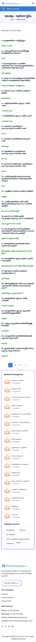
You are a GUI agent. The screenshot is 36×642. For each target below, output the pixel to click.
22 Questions (15, 425)
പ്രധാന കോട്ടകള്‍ (17, 456)
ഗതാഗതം (14, 515)
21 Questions (15, 408)
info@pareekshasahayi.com (17, 617)
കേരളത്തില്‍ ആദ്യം (17, 498)
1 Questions (15, 467)
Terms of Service (7, 597)
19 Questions (15, 441)
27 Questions (15, 492)
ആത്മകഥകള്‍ (15, 473)
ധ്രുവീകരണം (10, 530)
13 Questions (15, 475)
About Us (4, 594)
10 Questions (15, 509)
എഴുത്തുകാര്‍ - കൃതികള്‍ (19, 447)
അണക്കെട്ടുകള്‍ (16, 439)
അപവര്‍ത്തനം (10, 534)
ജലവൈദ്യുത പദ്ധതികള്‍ (19, 431)
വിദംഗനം (22, 530)
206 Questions (16, 391)
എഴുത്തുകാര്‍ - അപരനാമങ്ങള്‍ (21, 414)
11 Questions (15, 458)
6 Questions (15, 483)
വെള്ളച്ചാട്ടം (14, 506)
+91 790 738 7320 (13, 610)
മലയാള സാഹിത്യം (17, 380)
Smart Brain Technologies (24, 636)
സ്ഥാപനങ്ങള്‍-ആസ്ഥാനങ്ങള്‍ (21, 397)
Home (12, 19)
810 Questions (16, 383)
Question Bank (21, 19)
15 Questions (15, 450)
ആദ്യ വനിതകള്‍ (16, 405)
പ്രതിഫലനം (10, 543)
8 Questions (15, 416)
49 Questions (15, 500)
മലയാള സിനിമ (16, 389)
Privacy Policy (6, 601)
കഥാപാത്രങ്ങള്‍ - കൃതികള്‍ (20, 481)
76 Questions (15, 517)
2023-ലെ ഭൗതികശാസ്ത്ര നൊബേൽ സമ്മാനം (18, 539)
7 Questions (15, 433)
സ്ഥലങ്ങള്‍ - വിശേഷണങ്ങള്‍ (20, 422)
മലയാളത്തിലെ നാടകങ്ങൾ (19, 464)
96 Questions (15, 399)
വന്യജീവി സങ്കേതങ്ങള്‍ (18, 489)
